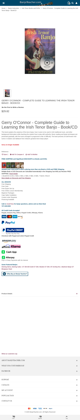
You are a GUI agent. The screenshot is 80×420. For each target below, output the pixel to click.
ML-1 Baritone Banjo (65, 267)
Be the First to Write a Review (13, 107)
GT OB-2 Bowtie (38, 267)
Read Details (13, 174)
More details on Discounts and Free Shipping (16, 178)
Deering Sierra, (7, 267)
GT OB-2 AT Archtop (51, 267)
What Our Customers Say (13, 366)
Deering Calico (17, 267)
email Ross (10, 204)
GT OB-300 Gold (28, 267)
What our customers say (9, 354)
